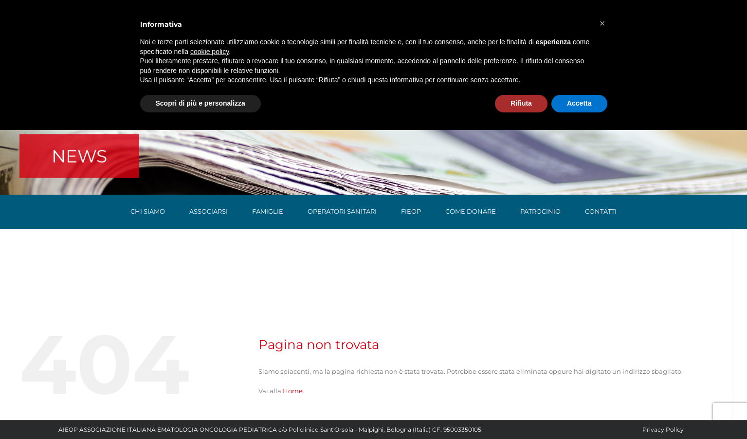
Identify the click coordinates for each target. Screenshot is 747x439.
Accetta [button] (579, 103)
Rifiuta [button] (521, 103)
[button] (602, 23)
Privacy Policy (663, 429)
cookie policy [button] (209, 51)
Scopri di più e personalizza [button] (200, 103)
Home (293, 391)
